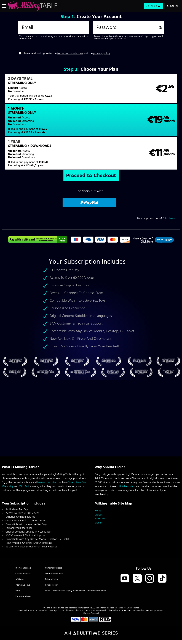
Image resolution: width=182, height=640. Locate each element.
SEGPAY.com (125, 610)
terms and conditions (70, 53)
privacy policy (101, 53)
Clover (70, 482)
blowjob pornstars (47, 482)
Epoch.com (33, 610)
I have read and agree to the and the (66, 53)
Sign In (172, 6)
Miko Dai (24, 486)
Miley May (7, 486)
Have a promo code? (156, 190)
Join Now (153, 6)
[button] (46, 91)
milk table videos (126, 486)
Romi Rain (81, 482)
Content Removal (91, 613)
